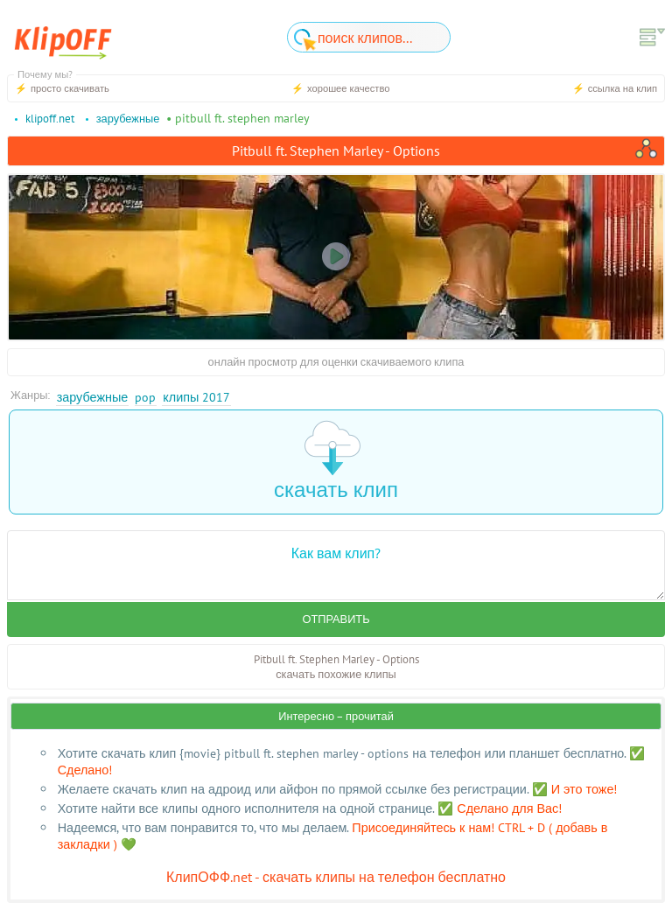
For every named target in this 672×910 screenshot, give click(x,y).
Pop (145, 396)
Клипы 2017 (196, 396)
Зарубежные (93, 396)
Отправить (335, 619)
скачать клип (336, 461)
